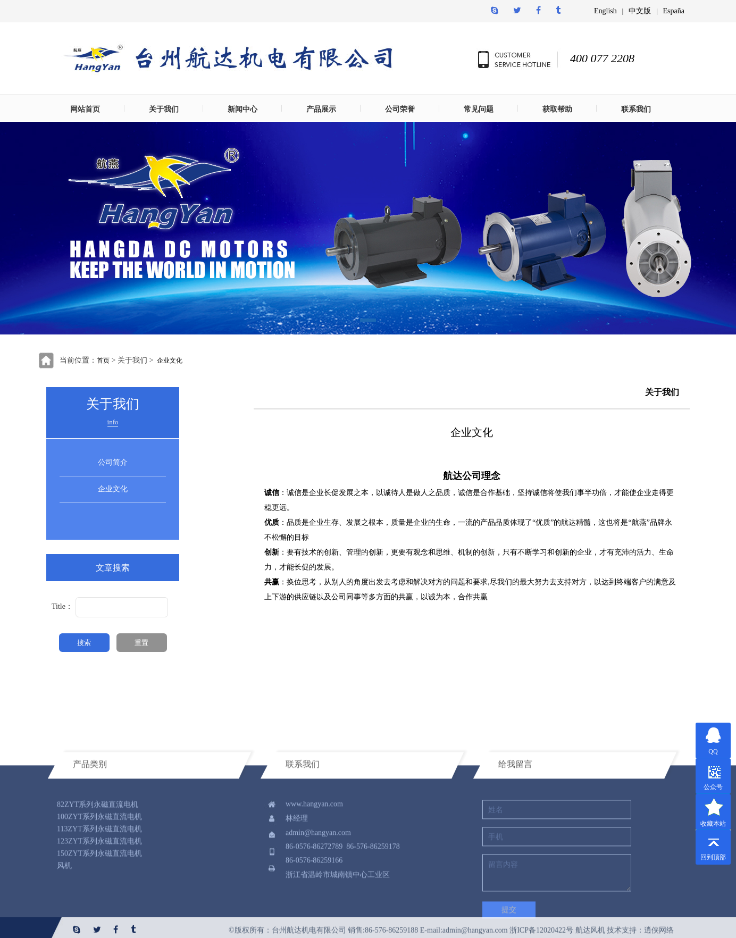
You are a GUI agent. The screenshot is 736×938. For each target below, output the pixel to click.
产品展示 (321, 109)
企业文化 (169, 360)
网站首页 (85, 109)
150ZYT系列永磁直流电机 (99, 908)
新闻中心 (242, 109)
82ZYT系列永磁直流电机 (97, 860)
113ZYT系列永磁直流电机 (99, 884)
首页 (103, 360)
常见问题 (479, 109)
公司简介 (113, 462)
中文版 (640, 11)
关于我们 (164, 109)
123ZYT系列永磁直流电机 (99, 896)
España (673, 11)
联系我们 (636, 109)
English (605, 11)
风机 (64, 921)
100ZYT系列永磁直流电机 (99, 872)
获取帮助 (557, 109)
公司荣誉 (400, 109)
